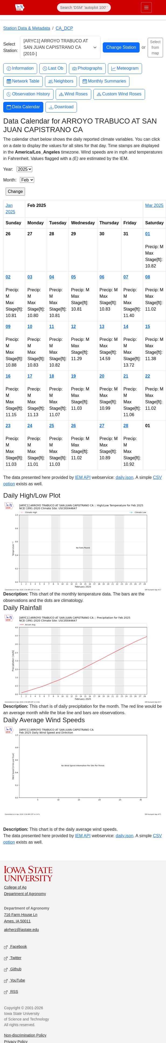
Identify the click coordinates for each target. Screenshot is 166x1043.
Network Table (23, 81)
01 (147, 234)
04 (51, 277)
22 (147, 376)
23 (8, 425)
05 (73, 277)
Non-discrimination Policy (25, 1035)
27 (102, 425)
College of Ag (15, 887)
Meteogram (125, 68)
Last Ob (53, 68)
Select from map (155, 47)
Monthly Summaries (104, 81)
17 (29, 376)
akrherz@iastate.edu (21, 929)
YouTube (14, 980)
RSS (11, 992)
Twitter (12, 958)
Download (61, 107)
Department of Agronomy (25, 894)
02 (8, 277)
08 (147, 277)
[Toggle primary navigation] (146, 7)
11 (51, 326)
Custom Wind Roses (119, 94)
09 (8, 326)
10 (29, 326)
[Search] (84, 7)
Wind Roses (73, 94)
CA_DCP (64, 28)
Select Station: (10, 47)
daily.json (124, 477)
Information (20, 68)
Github (12, 969)
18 (51, 376)
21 (125, 376)
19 (73, 376)
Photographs (87, 68)
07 (125, 277)
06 (102, 277)
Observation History (28, 94)
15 (147, 326)
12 (73, 326)
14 (125, 326)
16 (8, 376)
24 (29, 425)
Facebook (15, 947)
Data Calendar (23, 107)
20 (102, 376)
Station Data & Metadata (26, 28)
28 (125, 425)
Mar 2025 (154, 205)
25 (51, 425)
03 (29, 277)
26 (73, 425)
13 (102, 326)
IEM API (83, 477)
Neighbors (60, 81)
